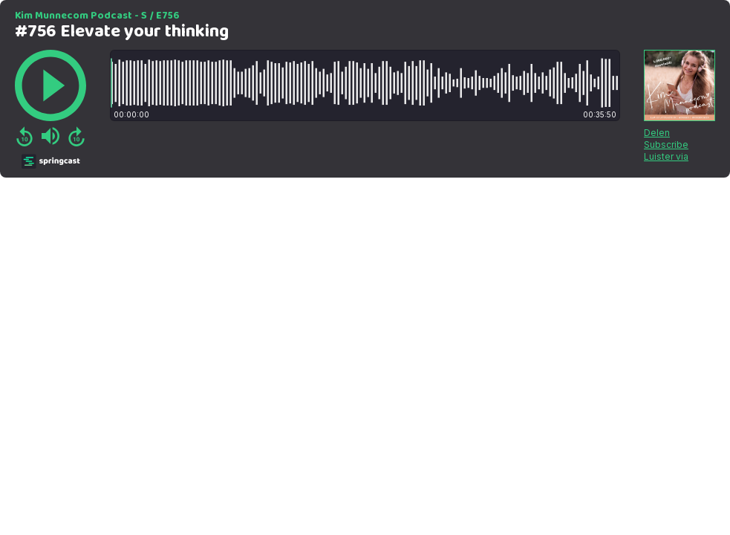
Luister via (666, 156)
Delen (657, 132)
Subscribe (666, 144)
